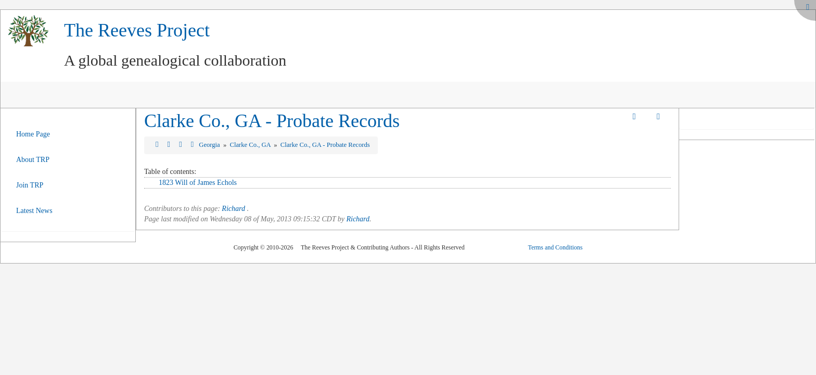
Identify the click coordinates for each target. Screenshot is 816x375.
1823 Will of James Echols (198, 182)
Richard (233, 209)
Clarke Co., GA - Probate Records (272, 120)
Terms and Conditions (555, 247)
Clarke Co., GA (251, 144)
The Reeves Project (137, 30)
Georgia (210, 144)
